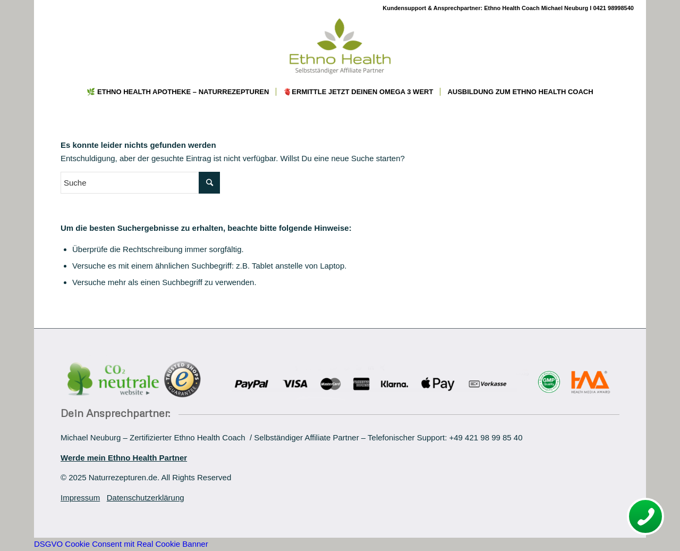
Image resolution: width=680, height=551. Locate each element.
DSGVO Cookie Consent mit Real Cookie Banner (121, 543)
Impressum (80, 497)
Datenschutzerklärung (145, 497)
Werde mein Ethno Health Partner (124, 457)
